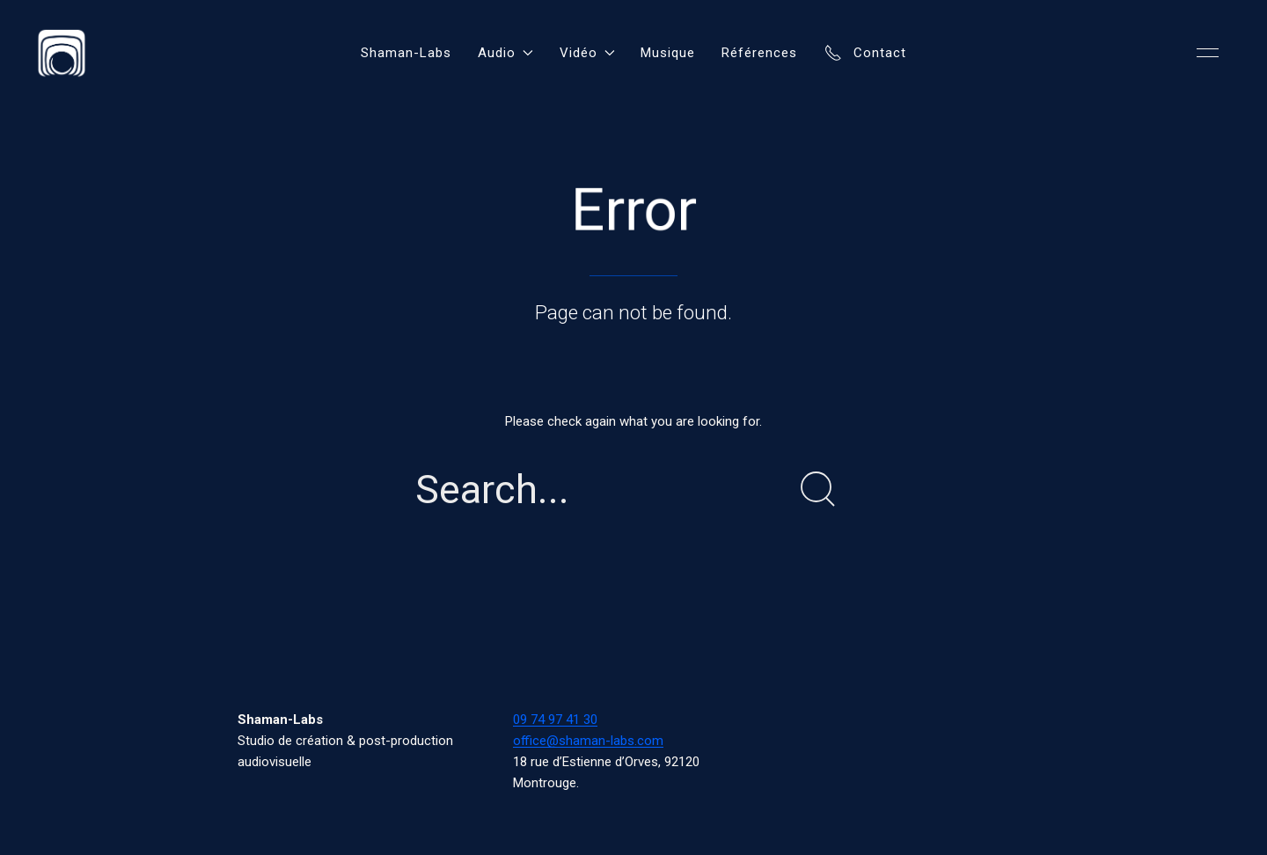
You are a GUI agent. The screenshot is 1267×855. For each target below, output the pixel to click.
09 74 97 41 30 (555, 719)
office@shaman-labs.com (588, 741)
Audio (505, 53)
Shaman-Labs (406, 53)
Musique (668, 53)
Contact (865, 53)
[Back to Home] (61, 52)
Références (759, 53)
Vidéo (587, 53)
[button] (1208, 52)
